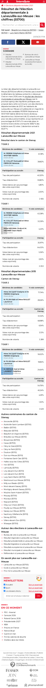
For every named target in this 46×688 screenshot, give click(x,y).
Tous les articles (19, 655)
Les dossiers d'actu (12, 591)
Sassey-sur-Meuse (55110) (14, 511)
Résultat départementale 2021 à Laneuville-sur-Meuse (14, 57)
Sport (7, 588)
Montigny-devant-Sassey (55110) (17, 489)
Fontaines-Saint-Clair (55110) (15, 458)
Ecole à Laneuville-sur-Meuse (16, 568)
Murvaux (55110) (10, 499)
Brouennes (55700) (12, 440)
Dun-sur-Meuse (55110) (13, 455)
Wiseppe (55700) (11, 523)
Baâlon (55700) (10, 427)
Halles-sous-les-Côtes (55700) (16, 462)
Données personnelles (10, 657)
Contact (10, 655)
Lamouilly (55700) (11, 468)
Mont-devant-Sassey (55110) (15, 486)
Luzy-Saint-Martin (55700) (20, 33)
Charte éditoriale (30, 653)
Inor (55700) (9, 465)
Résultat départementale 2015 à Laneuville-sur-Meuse (14, 64)
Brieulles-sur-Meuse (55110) (15, 437)
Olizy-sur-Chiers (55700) (14, 505)
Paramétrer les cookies (27, 657)
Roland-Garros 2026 (12, 618)
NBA (6, 624)
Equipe (20, 653)
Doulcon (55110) (10, 452)
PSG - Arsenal (9, 612)
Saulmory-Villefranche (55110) (16, 514)
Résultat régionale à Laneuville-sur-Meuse (21, 538)
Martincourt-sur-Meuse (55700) (17, 480)
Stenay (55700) (10, 517)
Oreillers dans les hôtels (14, 640)
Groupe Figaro (20, 660)
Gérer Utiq (39, 657)
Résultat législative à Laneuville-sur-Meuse (21, 544)
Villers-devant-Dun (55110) (14, 520)
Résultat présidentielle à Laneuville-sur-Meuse (23, 541)
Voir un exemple (35, 585)
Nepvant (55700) (11, 502)
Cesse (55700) (9, 443)
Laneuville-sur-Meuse (32, 60)
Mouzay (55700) (10, 496)
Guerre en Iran (10, 634)
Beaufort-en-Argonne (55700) (23, 30)
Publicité (40, 653)
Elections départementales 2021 (19, 5)
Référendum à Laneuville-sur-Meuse (19, 553)
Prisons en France (11, 628)
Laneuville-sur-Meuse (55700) (16, 565)
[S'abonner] (23, 596)
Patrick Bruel (9, 631)
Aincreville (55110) (11, 421)
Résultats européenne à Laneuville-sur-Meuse (23, 547)
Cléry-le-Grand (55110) (12, 446)
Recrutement (34, 655)
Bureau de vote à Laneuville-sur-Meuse (20, 535)
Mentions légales (8, 660)
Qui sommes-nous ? (10, 653)
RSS (27, 655)
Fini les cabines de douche (15, 637)
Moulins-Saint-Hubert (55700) (16, 492)
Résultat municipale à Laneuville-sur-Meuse (22, 550)
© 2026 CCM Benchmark (35, 660)
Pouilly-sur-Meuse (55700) (15, 508)
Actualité (8, 585)
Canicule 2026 (10, 615)
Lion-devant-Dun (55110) (14, 474)
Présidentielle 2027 (12, 621)
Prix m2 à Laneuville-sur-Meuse (17, 571)
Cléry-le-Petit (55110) (12, 449)
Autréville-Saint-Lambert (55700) (17, 424)
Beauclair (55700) (11, 431)
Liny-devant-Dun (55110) (14, 471)
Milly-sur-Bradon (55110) (13, 483)
